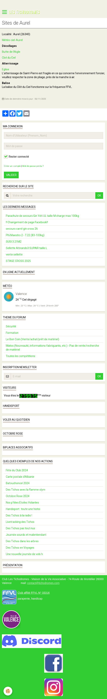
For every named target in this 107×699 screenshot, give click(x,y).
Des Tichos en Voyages (20, 547)
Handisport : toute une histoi (23, 509)
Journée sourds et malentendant (26, 534)
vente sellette (14, 254)
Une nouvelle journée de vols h (24, 554)
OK (99, 195)
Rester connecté (16, 157)
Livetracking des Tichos (20, 521)
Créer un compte (12, 166)
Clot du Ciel (9, 57)
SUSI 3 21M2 (13, 241)
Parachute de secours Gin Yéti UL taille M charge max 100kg (42, 215)
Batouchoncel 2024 (18, 483)
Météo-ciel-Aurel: (13, 40)
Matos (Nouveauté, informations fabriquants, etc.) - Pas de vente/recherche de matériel (52, 347)
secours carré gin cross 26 (22, 228)
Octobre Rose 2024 (17, 496)
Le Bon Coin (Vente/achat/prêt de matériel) (32, 339)
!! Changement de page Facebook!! (27, 222)
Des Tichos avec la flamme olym (25, 489)
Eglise (5, 69)
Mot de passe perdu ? (33, 166)
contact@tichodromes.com (43, 583)
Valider (11, 175)
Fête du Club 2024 (17, 470)
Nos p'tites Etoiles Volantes (22, 502)
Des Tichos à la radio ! (19, 515)
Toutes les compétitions (20, 356)
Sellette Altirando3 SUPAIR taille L (26, 248)
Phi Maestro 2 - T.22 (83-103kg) (25, 235)
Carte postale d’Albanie (20, 476)
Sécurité (11, 326)
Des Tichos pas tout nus (20, 528)
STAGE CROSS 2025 (18, 260)
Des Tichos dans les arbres (22, 541)
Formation (12, 332)
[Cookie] (8, 691)
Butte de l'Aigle (11, 51)
